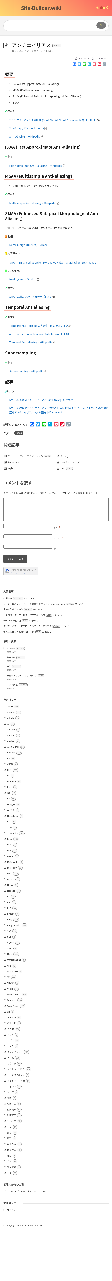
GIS (9, 843)
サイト (57, 599)
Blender (11, 802)
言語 (9, 1211)
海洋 (14, 716)
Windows (11, 1050)
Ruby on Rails (14, 975)
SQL (9, 987)
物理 (9, 1188)
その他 (10, 1079)
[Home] (13, 101)
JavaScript (12, 883)
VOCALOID (12, 1021)
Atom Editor (13, 797)
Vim (9, 1016)
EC (8, 825)
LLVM (9, 895)
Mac (9, 900)
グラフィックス (15, 1102)
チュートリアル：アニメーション (29, 506)
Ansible (11, 791)
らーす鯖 (16, 707)
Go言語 (11, 860)
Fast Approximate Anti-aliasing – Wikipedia (37, 216)
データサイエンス (16, 1125)
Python (10, 964)
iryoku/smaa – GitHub (24, 329)
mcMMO (16, 698)
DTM (9, 820)
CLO (67, 518)
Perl (9, 952)
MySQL (10, 929)
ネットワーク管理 (16, 1131)
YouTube (11, 1067)
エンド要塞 (17, 735)
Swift (9, 998)
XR (8, 1062)
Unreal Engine (14, 1010)
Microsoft (12, 918)
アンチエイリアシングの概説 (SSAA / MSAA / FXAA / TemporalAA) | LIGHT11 (54, 170)
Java (9, 877)
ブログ (10, 1142)
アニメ (10, 1085)
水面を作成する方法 (17, 659)
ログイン (11, 1260)
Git (8, 849)
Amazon (11, 779)
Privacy (14, 623)
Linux (9, 889)
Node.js (11, 941)
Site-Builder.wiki (41, 7)
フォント (11, 1136)
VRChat (10, 1033)
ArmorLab (13, 512)
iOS (9, 872)
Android (11, 785)
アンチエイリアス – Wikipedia (28, 179)
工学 (9, 1177)
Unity (9, 1004)
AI (8, 774)
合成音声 (11, 1171)
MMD (9, 923)
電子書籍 (11, 1217)
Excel (9, 837)
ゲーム (10, 1108)
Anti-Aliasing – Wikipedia (26, 187)
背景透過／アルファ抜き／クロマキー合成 (27, 665)
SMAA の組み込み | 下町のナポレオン (32, 347)
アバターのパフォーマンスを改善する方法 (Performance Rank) (38, 654)
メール (58, 588)
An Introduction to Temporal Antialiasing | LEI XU (39, 384)
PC (8, 947)
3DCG (20, 101)
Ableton (11, 762)
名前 (57, 578)
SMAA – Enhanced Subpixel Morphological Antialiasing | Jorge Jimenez (52, 313)
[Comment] (56, 560)
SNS (9, 981)
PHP (9, 958)
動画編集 (11, 1159)
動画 (9, 1148)
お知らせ (11, 1073)
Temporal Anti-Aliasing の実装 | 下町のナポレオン (40, 376)
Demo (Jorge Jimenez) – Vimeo (28, 295)
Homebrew (13, 866)
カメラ (10, 1096)
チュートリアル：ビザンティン (25, 725)
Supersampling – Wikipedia (27, 422)
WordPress (13, 1056)
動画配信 (11, 1165)
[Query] (46, 25)
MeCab (10, 906)
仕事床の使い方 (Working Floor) (22, 682)
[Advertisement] (56, 60)
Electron (11, 831)
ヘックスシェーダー (71, 512)
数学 (9, 1183)
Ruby (9, 970)
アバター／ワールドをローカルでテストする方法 (31, 676)
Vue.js (10, 1039)
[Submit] (101, 25)
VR (8, 1027)
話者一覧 (13, 648)
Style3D (12, 518)
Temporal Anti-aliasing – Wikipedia (32, 393)
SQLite (10, 993)
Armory (65, 506)
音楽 (9, 1223)
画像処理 (11, 1194)
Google (11, 854)
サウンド (11, 1113)
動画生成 (11, 1154)
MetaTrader (13, 912)
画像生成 (11, 1200)
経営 (9, 1206)
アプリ (10, 1090)
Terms (22, 623)
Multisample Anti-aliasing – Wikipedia (34, 253)
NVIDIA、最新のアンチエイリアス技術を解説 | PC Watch (41, 450)
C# (8, 808)
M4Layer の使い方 (15, 671)
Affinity (10, 768)
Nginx (10, 935)
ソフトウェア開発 (16, 1119)
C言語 (10, 814)
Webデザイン (14, 1044)
